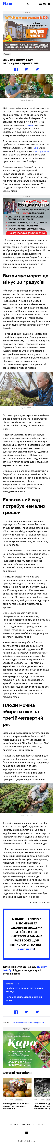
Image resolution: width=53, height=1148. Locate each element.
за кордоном (41, 151)
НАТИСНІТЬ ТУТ (26, 949)
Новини (19, 1100)
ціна (36, 148)
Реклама (25, 1124)
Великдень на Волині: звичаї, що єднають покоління (16, 1106)
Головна (14, 1124)
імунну (31, 125)
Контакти (38, 1124)
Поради (7, 54)
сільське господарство (22, 1022)
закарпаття (38, 1022)
